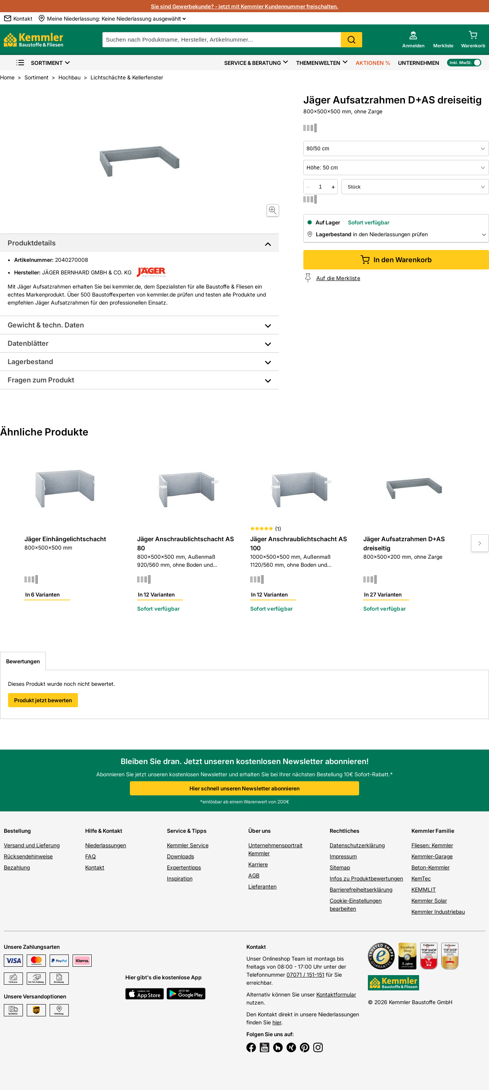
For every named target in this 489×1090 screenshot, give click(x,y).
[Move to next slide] (480, 543)
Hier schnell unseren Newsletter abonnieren (244, 788)
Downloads (180, 856)
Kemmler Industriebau (438, 911)
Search (351, 39)
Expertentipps (184, 867)
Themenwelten (318, 63)
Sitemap (340, 867)
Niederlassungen (105, 845)
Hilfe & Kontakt (103, 830)
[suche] (232, 39)
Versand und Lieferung (32, 845)
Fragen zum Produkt (41, 380)
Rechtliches (344, 830)
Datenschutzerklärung (357, 845)
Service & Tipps (187, 830)
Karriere (258, 864)
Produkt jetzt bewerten (43, 700)
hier (276, 1022)
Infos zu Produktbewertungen (366, 878)
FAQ (90, 856)
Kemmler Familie (432, 830)
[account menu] (413, 39)
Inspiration (180, 878)
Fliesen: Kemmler (432, 845)
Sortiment (39, 63)
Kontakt (94, 867)
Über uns (259, 830)
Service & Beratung (252, 63)
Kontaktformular (336, 994)
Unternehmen (418, 63)
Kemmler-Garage (432, 856)
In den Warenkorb (396, 259)
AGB (253, 875)
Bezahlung (17, 867)
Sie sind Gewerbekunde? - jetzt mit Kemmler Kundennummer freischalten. (244, 6)
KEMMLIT (423, 889)
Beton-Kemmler (430, 867)
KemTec (421, 878)
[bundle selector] (415, 186)
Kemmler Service (188, 845)
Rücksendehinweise (28, 856)
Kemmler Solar (429, 900)
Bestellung (17, 830)
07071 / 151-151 (305, 974)
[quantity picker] (320, 186)
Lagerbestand (30, 362)
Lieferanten (262, 886)
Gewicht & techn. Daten (46, 325)
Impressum (343, 856)
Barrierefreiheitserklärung (361, 889)
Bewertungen (23, 661)
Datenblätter (28, 343)
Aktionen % (373, 63)
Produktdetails (32, 243)
